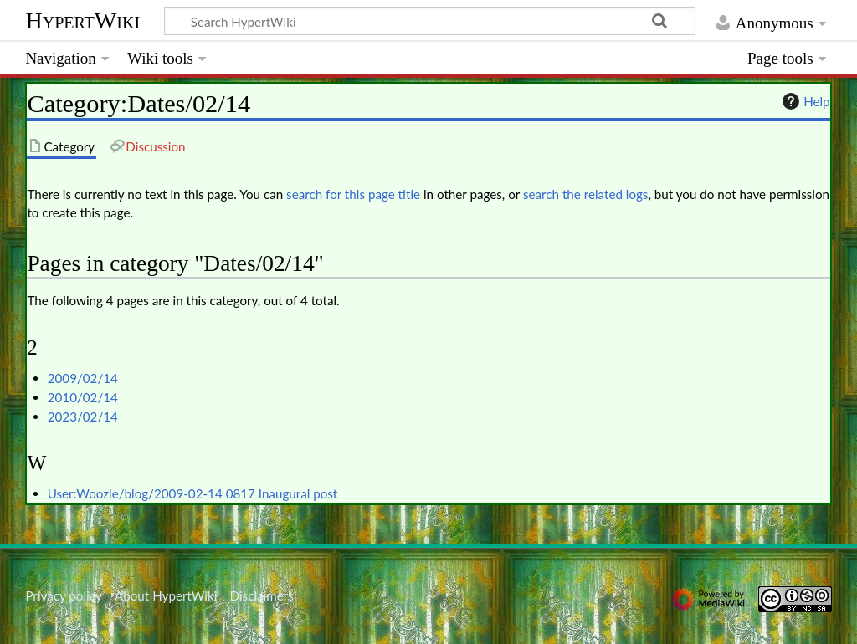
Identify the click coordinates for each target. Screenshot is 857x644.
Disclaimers (262, 595)
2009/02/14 (83, 378)
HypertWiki (82, 20)
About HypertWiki (166, 595)
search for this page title (353, 194)
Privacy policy (63, 595)
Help (803, 101)
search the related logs (586, 194)
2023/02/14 (83, 416)
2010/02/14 (83, 397)
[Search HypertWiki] (430, 21)
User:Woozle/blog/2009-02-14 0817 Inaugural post (193, 493)
